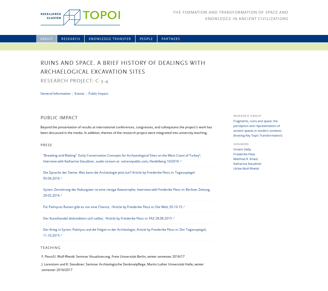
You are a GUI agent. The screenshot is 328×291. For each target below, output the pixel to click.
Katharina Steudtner (247, 164)
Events (79, 93)
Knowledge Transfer (110, 39)
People (146, 39)
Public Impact (98, 93)
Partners (170, 39)
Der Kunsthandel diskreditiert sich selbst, (73, 218)
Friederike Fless (244, 154)
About (46, 39)
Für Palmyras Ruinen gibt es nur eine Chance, (77, 207)
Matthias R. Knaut (245, 159)
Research (70, 39)
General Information (56, 93)
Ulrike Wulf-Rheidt (246, 168)
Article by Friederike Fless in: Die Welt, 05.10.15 (147, 207)
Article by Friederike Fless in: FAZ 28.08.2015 (139, 218)
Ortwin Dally (242, 149)
